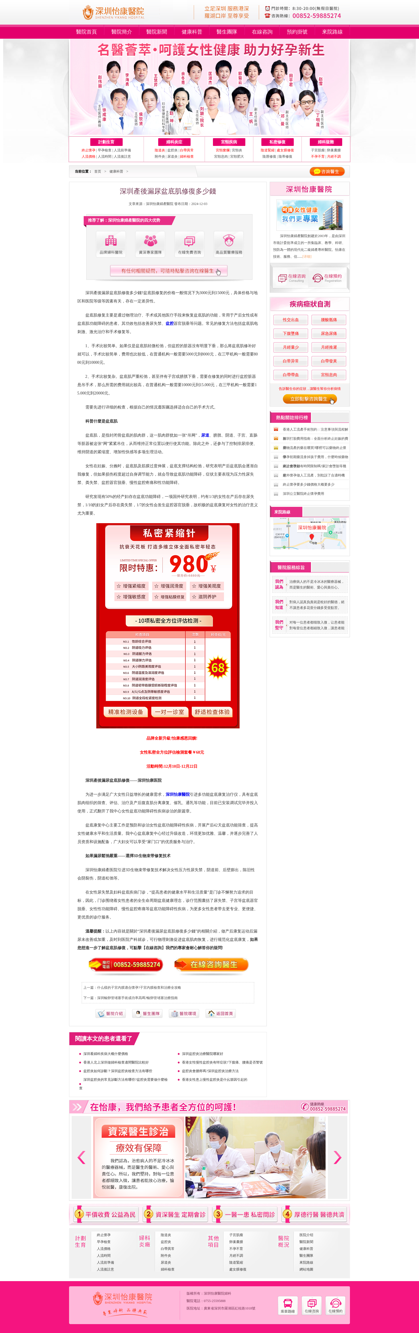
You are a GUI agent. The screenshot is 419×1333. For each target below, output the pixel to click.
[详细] (307, 257)
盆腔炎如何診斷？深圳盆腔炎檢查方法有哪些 (117, 1071)
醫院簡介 (121, 32)
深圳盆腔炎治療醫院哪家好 (202, 1054)
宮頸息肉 (221, 157)
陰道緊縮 (236, 1262)
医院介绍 (306, 1235)
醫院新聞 (156, 32)
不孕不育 (236, 1249)
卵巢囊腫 (334, 150)
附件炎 (160, 157)
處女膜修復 (237, 1269)
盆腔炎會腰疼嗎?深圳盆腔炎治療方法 (210, 1071)
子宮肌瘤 (318, 150)
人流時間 (104, 157)
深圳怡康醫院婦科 (217, 1293)
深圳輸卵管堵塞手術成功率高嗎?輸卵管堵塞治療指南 (137, 998)
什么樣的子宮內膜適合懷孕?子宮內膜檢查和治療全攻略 (139, 988)
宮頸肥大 (237, 157)
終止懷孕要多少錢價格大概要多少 (308, 484)
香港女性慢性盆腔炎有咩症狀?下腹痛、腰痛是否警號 (222, 1062)
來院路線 (332, 32)
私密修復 (277, 142)
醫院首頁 (86, 32)
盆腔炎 (172, 150)
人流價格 (104, 1249)
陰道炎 (166, 1235)
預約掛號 (297, 32)
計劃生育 (106, 142)
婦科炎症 (174, 142)
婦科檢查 (168, 1269)
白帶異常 (168, 1249)
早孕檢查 (104, 150)
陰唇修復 (269, 157)
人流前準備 (122, 150)
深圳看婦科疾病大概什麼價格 (105, 1054)
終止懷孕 (104, 1235)
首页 (97, 171)
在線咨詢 (262, 32)
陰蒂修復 (285, 157)
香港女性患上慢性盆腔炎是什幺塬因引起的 (214, 1080)
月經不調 (236, 1256)
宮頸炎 (237, 150)
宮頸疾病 (229, 142)
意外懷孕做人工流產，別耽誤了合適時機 (314, 475)
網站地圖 (306, 1269)
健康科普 (192, 32)
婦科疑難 (326, 142)
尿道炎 (172, 157)
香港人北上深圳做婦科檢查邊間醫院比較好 (116, 1062)
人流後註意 (122, 157)
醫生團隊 (227, 32)
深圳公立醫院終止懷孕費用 (303, 494)
